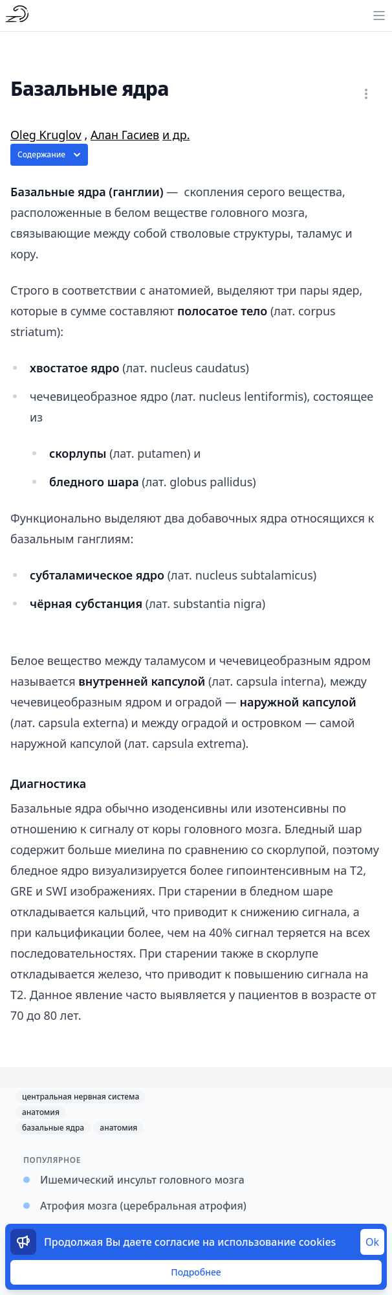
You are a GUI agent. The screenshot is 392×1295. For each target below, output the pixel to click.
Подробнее (196, 1272)
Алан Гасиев (125, 134)
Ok (372, 1242)
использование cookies (276, 1242)
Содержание (50, 154)
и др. (176, 134)
